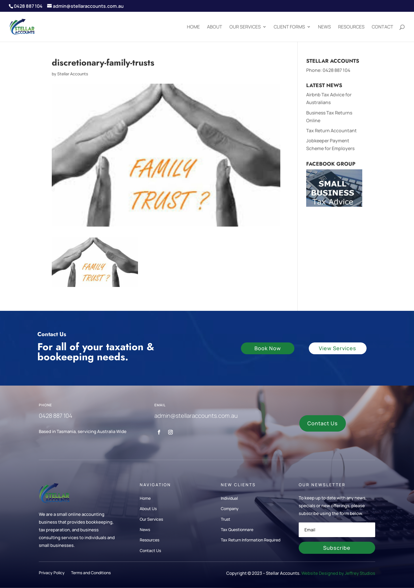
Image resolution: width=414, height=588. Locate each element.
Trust (225, 519)
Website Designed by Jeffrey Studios (338, 573)
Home (193, 27)
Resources (351, 27)
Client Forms (289, 27)
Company (230, 508)
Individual (229, 498)
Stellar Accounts (72, 73)
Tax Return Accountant (331, 130)
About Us (148, 508)
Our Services (245, 27)
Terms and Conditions (91, 573)
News (324, 27)
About (214, 27)
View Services (337, 348)
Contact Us (322, 423)
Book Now (267, 348)
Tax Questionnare (237, 529)
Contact (382, 27)
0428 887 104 (336, 70)
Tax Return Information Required (250, 540)
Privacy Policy (52, 573)
